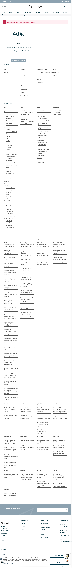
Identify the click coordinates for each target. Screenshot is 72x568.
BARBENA (8, 143)
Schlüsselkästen (10, 214)
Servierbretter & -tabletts (42, 152)
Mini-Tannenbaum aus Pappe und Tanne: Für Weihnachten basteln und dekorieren (11, 391)
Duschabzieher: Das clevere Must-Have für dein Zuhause (60, 417)
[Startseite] (35, 6)
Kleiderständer (9, 192)
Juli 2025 (55, 239)
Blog (62, 1)
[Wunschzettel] (64, 6)
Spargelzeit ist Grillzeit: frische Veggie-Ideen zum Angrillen (43, 424)
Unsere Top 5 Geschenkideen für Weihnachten (8, 252)
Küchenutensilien (42, 142)
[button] (53, 6)
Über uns (23, 523)
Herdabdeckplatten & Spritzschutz (43, 128)
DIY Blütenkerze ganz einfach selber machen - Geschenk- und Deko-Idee (59, 485)
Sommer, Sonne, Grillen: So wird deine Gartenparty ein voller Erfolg (10, 417)
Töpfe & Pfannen (42, 133)
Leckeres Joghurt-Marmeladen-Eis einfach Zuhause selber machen (42, 262)
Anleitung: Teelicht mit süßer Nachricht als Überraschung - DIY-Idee (10, 441)
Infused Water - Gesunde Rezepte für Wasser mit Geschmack (59, 252)
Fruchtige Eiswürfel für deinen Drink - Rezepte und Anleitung (10, 409)
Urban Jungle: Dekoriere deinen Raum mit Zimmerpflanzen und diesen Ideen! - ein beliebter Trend (43, 254)
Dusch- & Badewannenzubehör (11, 168)
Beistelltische (9, 223)
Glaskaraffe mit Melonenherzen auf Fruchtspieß (41, 431)
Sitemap (42, 534)
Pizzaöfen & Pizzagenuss (26, 123)
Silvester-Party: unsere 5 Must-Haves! (10, 258)
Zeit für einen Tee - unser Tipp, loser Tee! (26, 307)
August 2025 (40, 239)
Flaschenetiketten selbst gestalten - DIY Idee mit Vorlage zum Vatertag (26, 409)
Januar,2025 (23, 436)
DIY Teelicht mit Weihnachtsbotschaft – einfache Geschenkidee (9, 244)
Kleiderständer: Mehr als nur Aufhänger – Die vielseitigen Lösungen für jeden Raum (43, 245)
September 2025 (24, 239)
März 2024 (55, 470)
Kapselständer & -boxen (44, 149)
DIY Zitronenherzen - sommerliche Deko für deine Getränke (27, 447)
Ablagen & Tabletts (10, 187)
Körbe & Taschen (57, 114)
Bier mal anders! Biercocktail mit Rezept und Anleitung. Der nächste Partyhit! (59, 476)
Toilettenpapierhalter (11, 163)
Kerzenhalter (9, 225)
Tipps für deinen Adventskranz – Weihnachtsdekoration (25, 253)
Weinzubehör (41, 155)
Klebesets (8, 134)
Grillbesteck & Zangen (25, 114)
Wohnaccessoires (8, 218)
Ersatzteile (8, 178)
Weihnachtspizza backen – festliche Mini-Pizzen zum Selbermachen (10, 355)
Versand (22, 566)
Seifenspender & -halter (11, 154)
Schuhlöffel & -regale (11, 216)
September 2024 (41, 436)
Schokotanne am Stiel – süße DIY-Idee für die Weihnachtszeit (10, 362)
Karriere (23, 526)
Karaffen (39, 138)
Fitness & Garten (8, 201)
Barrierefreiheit (44, 537)
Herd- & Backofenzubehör (43, 121)
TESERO (8, 150)
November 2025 (8, 239)
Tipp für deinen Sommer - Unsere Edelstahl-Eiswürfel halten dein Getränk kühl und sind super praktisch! (59, 260)
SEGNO (7, 140)
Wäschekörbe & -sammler (10, 124)
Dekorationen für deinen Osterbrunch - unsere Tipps (43, 417)
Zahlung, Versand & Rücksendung (45, 528)
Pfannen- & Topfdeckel (43, 131)
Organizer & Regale (43, 116)
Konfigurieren (59, 558)
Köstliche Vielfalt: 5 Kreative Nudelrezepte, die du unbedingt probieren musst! (43, 484)
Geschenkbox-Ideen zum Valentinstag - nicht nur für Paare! (11, 456)
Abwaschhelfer (42, 144)
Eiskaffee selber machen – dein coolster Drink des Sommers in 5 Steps (26, 292)
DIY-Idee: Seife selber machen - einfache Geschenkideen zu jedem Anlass (26, 271)
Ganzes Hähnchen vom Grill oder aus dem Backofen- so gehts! (11, 475)
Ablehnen (59, 562)
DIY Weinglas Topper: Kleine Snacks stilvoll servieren (11, 369)
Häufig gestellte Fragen (44, 524)
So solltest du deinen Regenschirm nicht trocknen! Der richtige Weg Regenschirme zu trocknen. (27, 315)
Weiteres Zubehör (42, 135)
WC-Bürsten (9, 160)
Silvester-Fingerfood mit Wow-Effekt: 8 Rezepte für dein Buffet (10, 279)
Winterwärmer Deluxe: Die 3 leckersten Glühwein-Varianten (11, 287)
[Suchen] (10, 6)
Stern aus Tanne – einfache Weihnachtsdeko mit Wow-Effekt (10, 340)
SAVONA (8, 136)
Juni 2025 (6, 404)
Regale (7, 194)
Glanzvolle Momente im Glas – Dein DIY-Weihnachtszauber (11, 399)
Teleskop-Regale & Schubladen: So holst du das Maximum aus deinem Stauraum (27, 245)
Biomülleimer (41, 162)
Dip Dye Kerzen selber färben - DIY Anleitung (25, 278)
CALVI (7, 138)
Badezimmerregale (10, 114)
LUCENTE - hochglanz (11, 131)
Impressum (5, 563)
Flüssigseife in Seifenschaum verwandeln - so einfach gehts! (27, 417)
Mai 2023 (6, 489)
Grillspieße (23, 117)
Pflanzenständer (10, 227)
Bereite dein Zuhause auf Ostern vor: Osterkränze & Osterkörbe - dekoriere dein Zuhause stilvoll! (59, 410)
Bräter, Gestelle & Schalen (42, 124)
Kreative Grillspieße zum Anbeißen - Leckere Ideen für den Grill (59, 244)
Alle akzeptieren (59, 555)
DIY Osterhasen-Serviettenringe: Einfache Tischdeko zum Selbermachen (43, 410)
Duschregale (9, 118)
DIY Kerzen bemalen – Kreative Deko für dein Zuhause (58, 453)
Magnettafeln (9, 209)
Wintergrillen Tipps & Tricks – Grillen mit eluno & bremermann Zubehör (11, 309)
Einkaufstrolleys (57, 110)
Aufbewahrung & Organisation (8, 111)
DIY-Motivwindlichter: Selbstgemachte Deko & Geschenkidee (26, 284)
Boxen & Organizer (10, 116)
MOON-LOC (9, 145)
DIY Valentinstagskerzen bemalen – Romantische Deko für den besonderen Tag (10, 465)
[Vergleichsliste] (60, 6)
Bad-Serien (7, 127)
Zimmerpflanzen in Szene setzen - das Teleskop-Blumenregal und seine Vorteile (26, 262)
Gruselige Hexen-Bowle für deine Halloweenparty (59, 446)
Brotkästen (41, 114)
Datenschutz (12, 563)
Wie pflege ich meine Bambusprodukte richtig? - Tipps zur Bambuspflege (10, 449)
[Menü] (70, 554)
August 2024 (56, 436)
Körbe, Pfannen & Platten (26, 112)
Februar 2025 (7, 436)
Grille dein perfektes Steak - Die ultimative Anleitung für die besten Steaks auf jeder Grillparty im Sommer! (27, 476)
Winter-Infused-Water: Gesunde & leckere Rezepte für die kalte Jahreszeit (10, 375)
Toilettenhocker (10, 173)
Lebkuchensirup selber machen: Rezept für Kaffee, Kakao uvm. (10, 265)
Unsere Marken (24, 529)
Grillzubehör (23, 110)
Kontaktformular (67, 541)
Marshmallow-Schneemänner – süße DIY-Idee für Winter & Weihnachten (10, 332)
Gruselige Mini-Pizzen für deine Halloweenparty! (59, 441)
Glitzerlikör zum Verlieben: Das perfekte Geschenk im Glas (10, 347)
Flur (5, 203)
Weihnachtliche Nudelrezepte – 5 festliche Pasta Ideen (10, 294)
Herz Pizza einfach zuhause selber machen (27, 441)
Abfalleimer (41, 160)
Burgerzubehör (24, 119)
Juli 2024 (6, 470)
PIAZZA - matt (9, 129)
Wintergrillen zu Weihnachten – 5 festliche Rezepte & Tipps (10, 301)
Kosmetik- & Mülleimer (11, 165)
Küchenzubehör (40, 140)
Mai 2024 (39, 470)
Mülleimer (39, 157)
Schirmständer (9, 211)
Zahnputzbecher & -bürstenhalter (11, 157)
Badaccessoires (8, 152)
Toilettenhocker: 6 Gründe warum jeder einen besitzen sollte (43, 441)
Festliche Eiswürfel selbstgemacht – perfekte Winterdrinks (10, 324)
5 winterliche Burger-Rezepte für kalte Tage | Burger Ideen (10, 272)
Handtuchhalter (10, 121)
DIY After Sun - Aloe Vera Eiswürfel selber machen (10, 494)
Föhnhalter (8, 171)
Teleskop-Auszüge (42, 118)
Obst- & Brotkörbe (42, 147)
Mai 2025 (22, 404)
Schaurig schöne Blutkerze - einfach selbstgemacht (43, 448)
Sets (7, 176)
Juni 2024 (22, 470)
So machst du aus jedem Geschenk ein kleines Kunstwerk (10, 383)
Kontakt (67, 1)
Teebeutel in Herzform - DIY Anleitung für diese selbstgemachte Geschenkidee (27, 300)
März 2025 (55, 404)
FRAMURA (8, 147)
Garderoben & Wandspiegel (9, 206)
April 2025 (39, 404)
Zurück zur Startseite (18, 60)
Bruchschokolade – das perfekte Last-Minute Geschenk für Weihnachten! (11, 316)
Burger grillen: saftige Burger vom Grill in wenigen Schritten (43, 475)
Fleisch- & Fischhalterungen (27, 121)
